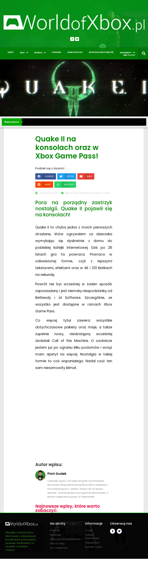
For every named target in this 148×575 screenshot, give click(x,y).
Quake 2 (98, 193)
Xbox (107, 193)
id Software (86, 193)
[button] (45, 176)
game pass (71, 193)
